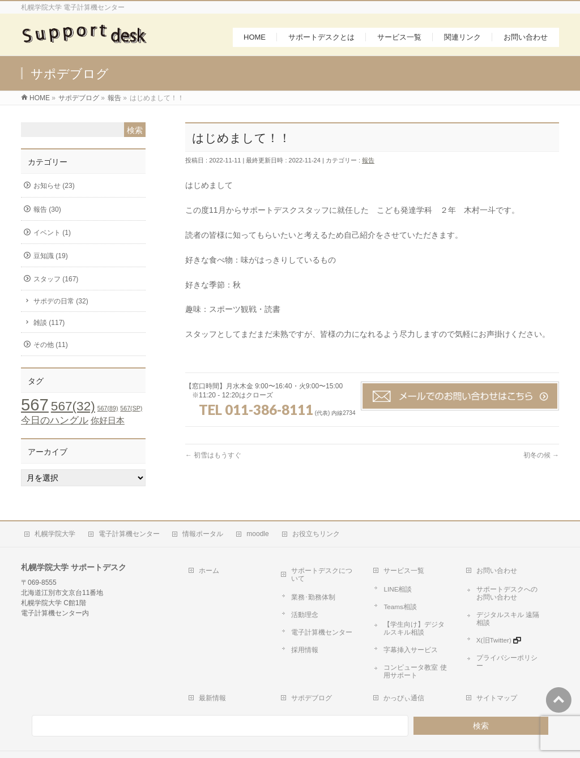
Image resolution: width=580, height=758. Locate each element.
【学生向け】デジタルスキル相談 (418, 611)
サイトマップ (493, 669)
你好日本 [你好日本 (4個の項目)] (108, 423)
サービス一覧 (401, 565)
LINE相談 (394, 580)
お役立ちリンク (306, 534)
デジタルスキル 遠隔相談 (508, 601)
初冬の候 (541, 458)
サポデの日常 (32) (60, 304)
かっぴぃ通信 (401, 669)
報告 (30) (47, 212)
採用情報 (300, 620)
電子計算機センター (124, 534)
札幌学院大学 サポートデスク (294, 735)
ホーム (205, 565)
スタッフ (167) (55, 282)
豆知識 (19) (50, 259)
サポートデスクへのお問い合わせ (510, 584)
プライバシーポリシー (504, 628)
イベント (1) (52, 235)
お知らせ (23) (54, 188)
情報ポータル (196, 534)
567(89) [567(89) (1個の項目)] (107, 411)
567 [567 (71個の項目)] (35, 407)
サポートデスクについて (325, 565)
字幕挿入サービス (405, 628)
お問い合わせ (493, 565)
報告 (368, 163)
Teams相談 (396, 593)
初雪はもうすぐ (213, 458)
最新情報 (209, 669)
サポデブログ (308, 669)
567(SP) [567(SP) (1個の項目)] (131, 411)
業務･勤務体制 (308, 580)
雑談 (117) (49, 325)
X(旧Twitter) (489, 614)
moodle (249, 534)
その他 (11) (50, 347)
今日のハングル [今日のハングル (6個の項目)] (54, 423)
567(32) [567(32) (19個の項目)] (73, 409)
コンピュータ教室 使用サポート (416, 646)
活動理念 (300, 593)
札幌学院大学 (51, 534)
